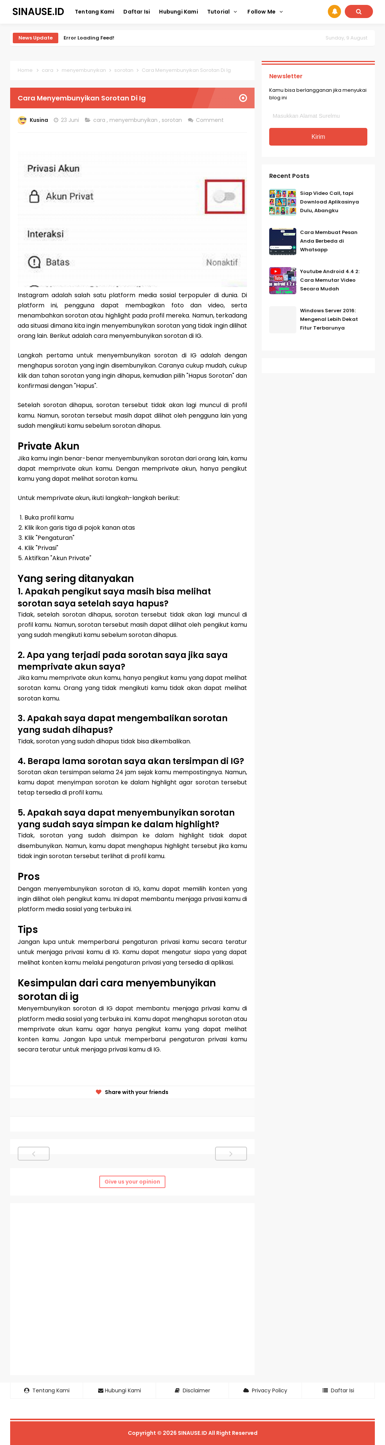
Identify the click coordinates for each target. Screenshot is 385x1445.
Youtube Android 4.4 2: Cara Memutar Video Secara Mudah (329, 280)
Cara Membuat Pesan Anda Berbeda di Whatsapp (329, 241)
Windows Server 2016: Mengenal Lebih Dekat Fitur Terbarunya (329, 319)
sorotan (172, 120)
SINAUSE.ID (192, 1433)
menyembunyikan (134, 120)
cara (100, 120)
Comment (210, 120)
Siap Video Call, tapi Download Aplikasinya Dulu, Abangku (329, 202)
